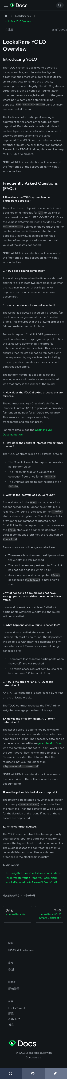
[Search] (60, 5)
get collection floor (49, 743)
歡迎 (11, 969)
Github (14, 1019)
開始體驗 (13, 988)
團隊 (11, 1013)
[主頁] (6, 16)
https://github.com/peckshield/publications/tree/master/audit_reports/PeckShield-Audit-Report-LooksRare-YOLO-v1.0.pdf (33, 877)
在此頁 (9, 29)
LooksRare (16, 1008)
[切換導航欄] (6, 5)
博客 (11, 1025)
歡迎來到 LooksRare (21, 950)
